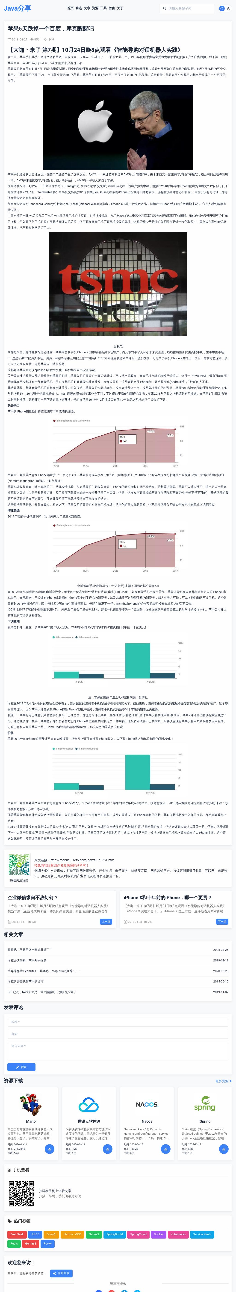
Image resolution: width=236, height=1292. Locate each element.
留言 (112, 8)
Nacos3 (94, 1234)
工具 (103, 8)
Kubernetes (178, 1234)
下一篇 (222, 921)
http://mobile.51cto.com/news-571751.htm (82, 860)
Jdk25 (35, 1234)
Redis (14, 1243)
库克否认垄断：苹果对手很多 (27, 960)
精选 (78, 8)
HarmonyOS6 (72, 1234)
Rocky (48, 1243)
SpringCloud (138, 1234)
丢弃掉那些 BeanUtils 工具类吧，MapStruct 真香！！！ (44, 971)
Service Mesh (202, 1234)
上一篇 (106, 921)
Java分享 (17, 8)
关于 (120, 8)
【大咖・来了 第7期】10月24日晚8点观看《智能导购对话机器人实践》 (95, 50)
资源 (95, 8)
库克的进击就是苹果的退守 (26, 981)
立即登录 (61, 1273)
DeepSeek (17, 1234)
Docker (158, 1234)
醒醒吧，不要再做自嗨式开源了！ (30, 949)
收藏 (49, 39)
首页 (70, 8)
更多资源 (223, 1081)
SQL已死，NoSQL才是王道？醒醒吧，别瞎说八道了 (42, 992)
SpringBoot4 (114, 1234)
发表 (21, 1067)
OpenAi (51, 1234)
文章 (87, 8)
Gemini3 (30, 1243)
